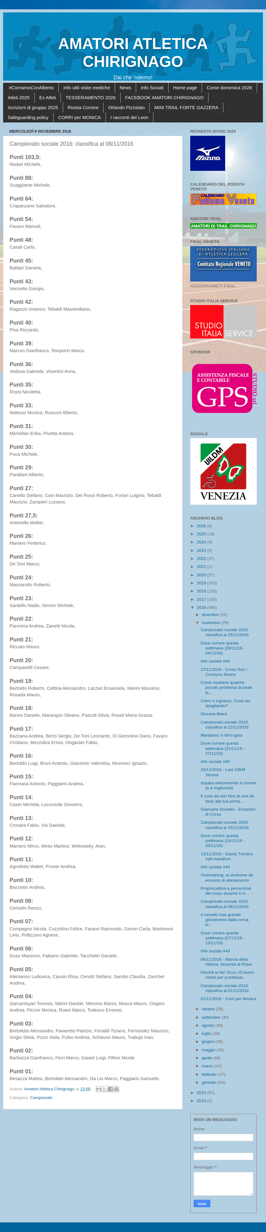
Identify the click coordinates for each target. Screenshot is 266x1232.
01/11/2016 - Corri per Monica (228, 998)
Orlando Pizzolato (126, 107)
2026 (202, 526)
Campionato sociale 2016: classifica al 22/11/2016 (225, 724)
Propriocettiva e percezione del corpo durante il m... (226, 891)
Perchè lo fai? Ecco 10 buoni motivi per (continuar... (227, 975)
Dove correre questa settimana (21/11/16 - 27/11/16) (223, 748)
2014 (202, 1100)
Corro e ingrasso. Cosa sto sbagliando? (226, 703)
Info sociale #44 (215, 867)
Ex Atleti (47, 97)
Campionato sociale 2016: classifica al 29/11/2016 (225, 632)
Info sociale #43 (215, 951)
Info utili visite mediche (86, 87)
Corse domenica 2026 (229, 87)
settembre (211, 1017)
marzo (208, 1066)
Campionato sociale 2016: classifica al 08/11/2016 (225, 904)
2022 (202, 558)
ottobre (209, 1009)
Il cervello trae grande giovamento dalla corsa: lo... (225, 919)
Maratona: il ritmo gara (221, 735)
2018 (202, 591)
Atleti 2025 (19, 97)
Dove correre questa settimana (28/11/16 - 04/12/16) (223, 648)
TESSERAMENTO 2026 (90, 97)
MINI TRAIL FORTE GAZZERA (186, 107)
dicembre (211, 614)
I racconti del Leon (129, 117)
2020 (202, 575)
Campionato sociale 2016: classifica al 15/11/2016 (225, 825)
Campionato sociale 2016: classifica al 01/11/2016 (225, 988)
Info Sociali (152, 87)
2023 (202, 550)
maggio (209, 1050)
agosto (208, 1025)
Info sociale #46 (215, 661)
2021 (202, 566)
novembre (211, 622)
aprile (207, 1058)
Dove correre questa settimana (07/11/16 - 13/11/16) (223, 938)
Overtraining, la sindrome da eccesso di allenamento (227, 877)
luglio (207, 1033)
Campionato (41, 1097)
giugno (208, 1041)
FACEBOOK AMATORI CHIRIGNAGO (164, 97)
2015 (202, 1092)
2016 (202, 607)
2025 (202, 534)
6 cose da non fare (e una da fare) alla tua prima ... (227, 798)
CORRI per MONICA (79, 117)
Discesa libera (214, 713)
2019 (202, 583)
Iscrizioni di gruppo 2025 (33, 107)
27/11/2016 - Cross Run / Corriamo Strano (224, 672)
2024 (202, 542)
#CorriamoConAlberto (31, 87)
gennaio (210, 1082)
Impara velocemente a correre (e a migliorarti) (228, 785)
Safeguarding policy (28, 117)
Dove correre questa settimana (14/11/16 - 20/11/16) (223, 840)
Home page (185, 87)
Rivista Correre (83, 107)
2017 (202, 599)
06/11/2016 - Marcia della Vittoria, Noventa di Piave (226, 962)
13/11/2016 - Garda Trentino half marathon (227, 856)
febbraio (210, 1074)
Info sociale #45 (215, 761)
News (125, 87)
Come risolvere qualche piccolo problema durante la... (226, 687)
